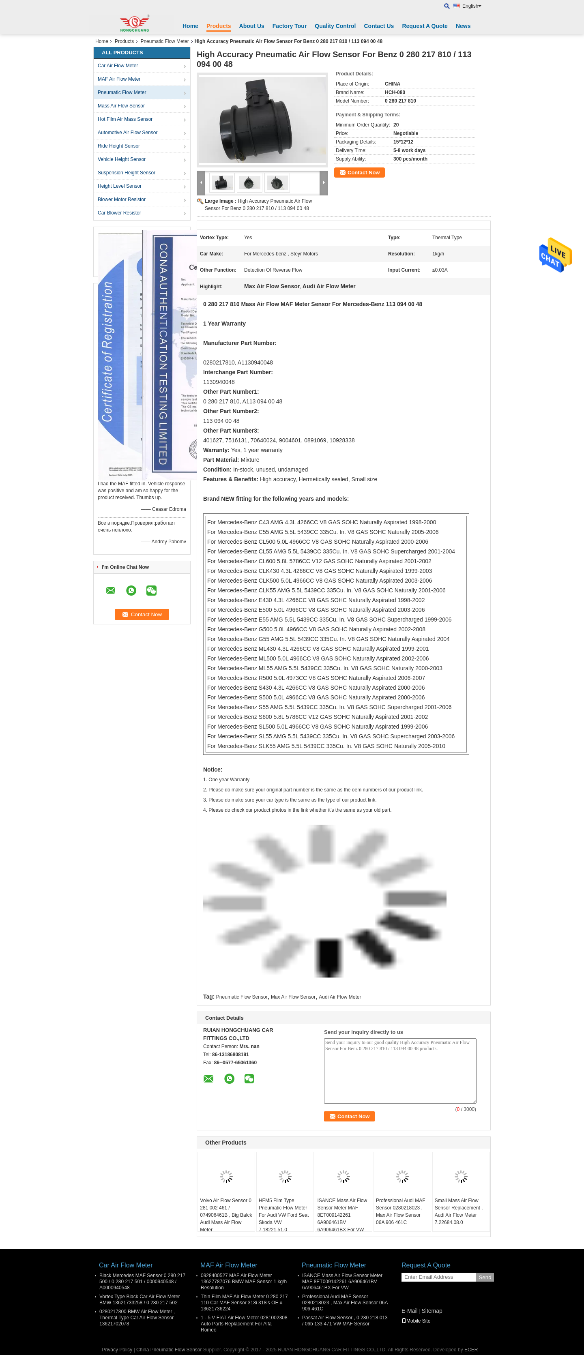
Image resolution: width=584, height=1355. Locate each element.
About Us (251, 26)
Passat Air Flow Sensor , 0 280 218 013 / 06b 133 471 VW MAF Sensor (345, 1321)
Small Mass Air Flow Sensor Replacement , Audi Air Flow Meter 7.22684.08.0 (459, 1211)
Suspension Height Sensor (126, 173)
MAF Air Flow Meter (119, 79)
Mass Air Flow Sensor (121, 106)
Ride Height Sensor (119, 146)
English (471, 6)
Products (218, 26)
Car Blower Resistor (119, 213)
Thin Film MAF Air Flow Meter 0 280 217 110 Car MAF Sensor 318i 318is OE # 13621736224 (244, 1303)
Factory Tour (290, 26)
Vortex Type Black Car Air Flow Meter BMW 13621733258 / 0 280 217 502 (139, 1300)
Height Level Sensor (120, 186)
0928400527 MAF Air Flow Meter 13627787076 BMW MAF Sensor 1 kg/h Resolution (244, 1282)
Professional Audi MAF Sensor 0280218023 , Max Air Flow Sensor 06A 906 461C (400, 1211)
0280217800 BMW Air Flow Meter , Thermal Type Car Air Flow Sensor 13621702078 (137, 1318)
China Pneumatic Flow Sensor (169, 1350)
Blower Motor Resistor (122, 199)
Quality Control (335, 26)
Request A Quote (425, 26)
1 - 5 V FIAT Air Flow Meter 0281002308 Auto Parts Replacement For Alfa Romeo (244, 1324)
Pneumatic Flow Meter (164, 41)
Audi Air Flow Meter (340, 997)
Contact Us (379, 26)
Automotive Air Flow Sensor (127, 132)
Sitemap (431, 1311)
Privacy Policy (117, 1350)
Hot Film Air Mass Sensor (125, 119)
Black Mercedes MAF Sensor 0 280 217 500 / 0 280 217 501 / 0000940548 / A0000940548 (142, 1282)
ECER (471, 1350)
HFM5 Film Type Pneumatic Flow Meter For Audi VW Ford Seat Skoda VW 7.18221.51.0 (284, 1215)
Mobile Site (416, 1321)
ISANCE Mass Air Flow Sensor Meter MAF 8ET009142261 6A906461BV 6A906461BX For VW (342, 1215)
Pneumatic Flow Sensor (242, 997)
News (463, 26)
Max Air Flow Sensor (293, 997)
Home (190, 26)
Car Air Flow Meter (118, 66)
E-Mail (410, 1311)
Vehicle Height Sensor (122, 159)
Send (485, 1277)
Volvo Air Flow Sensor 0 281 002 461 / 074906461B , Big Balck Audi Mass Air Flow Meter (226, 1215)
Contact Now (364, 172)
